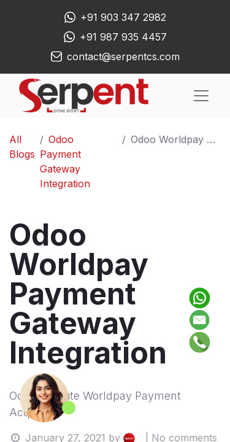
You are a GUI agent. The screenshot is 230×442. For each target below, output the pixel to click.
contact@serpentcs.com (123, 56)
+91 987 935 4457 (123, 37)
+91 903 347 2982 (123, 17)
